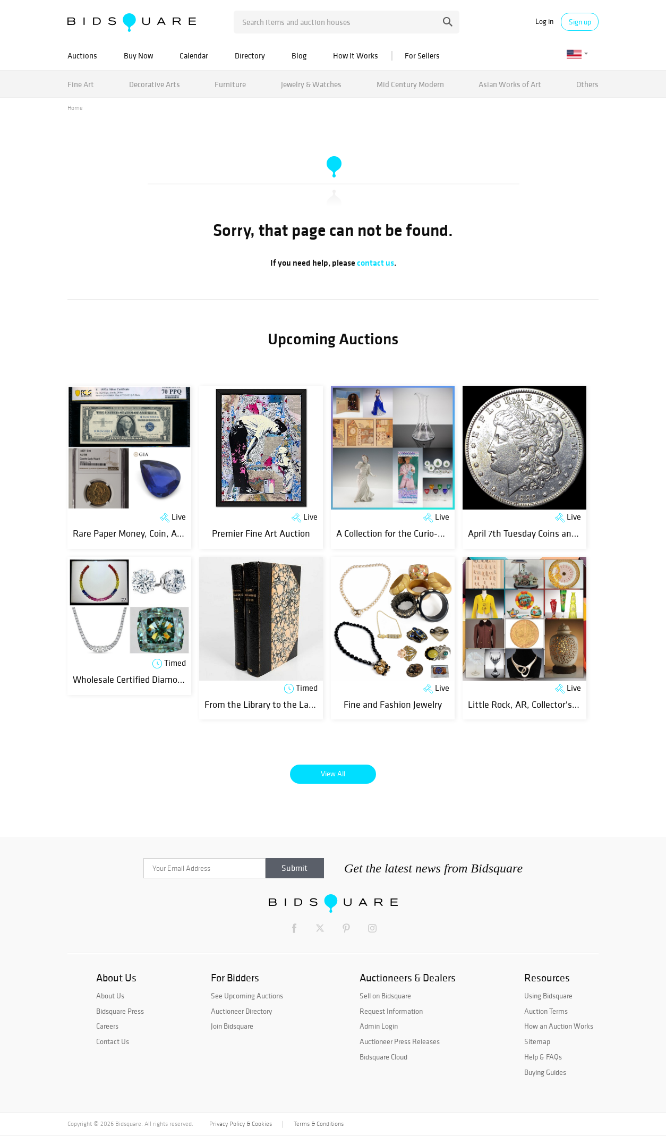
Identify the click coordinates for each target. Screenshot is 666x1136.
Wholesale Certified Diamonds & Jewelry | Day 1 (165, 679)
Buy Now (138, 55)
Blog (299, 55)
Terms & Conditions (319, 1123)
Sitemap (537, 1041)
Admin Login (379, 1026)
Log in (544, 22)
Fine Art (80, 84)
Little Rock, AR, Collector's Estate (534, 704)
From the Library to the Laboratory (273, 704)
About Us (110, 996)
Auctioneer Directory (241, 1011)
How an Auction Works (558, 1026)
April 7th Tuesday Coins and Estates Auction (555, 533)
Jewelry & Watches (311, 84)
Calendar (194, 55)
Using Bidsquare (548, 996)
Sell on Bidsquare (385, 996)
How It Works (355, 55)
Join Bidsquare (232, 1026)
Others (587, 84)
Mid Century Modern (410, 84)
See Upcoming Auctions (247, 996)
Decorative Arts (154, 84)
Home (75, 108)
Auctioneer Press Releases (400, 1041)
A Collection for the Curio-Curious (401, 533)
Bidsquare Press (120, 1011)
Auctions (82, 55)
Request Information (391, 1011)
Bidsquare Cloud (383, 1057)
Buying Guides (545, 1072)
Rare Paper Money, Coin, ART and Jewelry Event (166, 533)
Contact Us (112, 1041)
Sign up (580, 22)
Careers (107, 1026)
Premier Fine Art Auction (261, 533)
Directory (250, 55)
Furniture (230, 84)
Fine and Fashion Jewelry (393, 704)
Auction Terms (546, 1011)
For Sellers (422, 55)
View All (333, 773)
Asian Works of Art (510, 84)
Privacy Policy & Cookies (240, 1123)
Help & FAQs (543, 1057)
